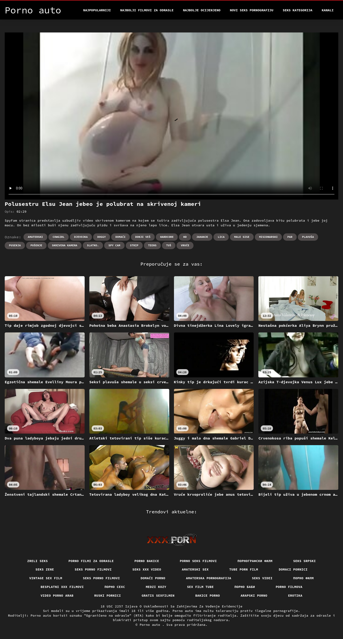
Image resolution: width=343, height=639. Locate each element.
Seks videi (262, 578)
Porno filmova (289, 587)
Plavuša (308, 237)
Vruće (185, 245)
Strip (134, 245)
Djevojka (81, 237)
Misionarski (268, 237)
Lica (221, 237)
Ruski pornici (107, 595)
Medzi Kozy (156, 587)
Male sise (241, 237)
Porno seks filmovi (198, 561)
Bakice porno (207, 595)
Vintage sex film (45, 578)
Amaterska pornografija (208, 578)
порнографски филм (254, 561)
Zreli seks (37, 561)
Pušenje (36, 245)
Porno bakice (146, 561)
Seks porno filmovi (93, 569)
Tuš (168, 245)
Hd (184, 237)
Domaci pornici (293, 569)
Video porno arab (57, 595)
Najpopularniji (97, 10)
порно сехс (114, 587)
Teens (152, 245)
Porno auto (151, 625)
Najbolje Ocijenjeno (202, 10)
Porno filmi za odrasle (91, 561)
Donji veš (142, 237)
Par (289, 237)
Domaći (120, 237)
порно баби (244, 587)
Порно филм (303, 578)
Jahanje (202, 237)
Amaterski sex (195, 569)
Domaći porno (153, 578)
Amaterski (35, 237)
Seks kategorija (297, 10)
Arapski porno (253, 595)
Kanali (328, 10)
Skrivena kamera (64, 245)
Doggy (101, 237)
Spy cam (114, 245)
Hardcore (167, 237)
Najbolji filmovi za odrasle (146, 10)
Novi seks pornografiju (251, 10)
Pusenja (15, 245)
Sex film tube (200, 587)
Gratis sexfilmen (158, 595)
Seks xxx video (146, 569)
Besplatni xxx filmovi (62, 587)
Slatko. (93, 245)
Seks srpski (304, 561)
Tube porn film (243, 569)
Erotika (295, 595)
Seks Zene (44, 569)
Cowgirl (58, 237)
